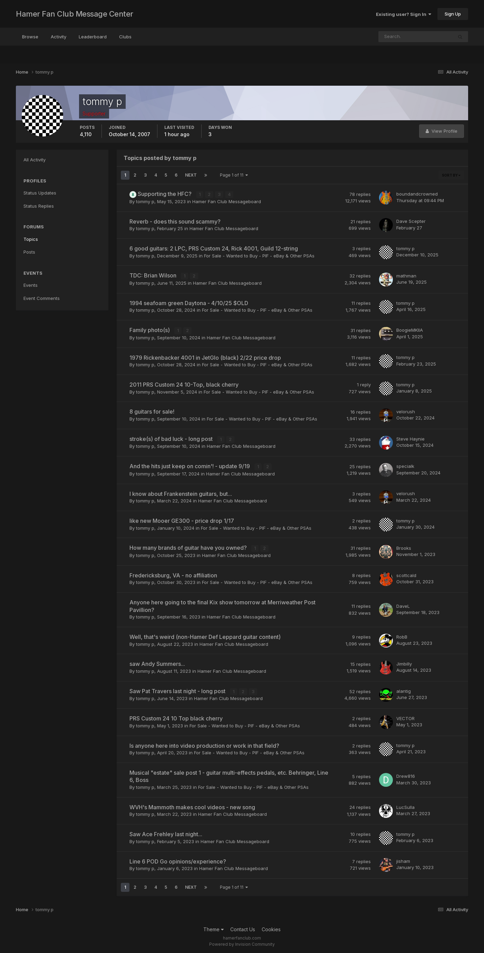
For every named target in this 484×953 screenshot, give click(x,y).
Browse (30, 36)
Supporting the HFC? (165, 193)
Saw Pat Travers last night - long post (178, 690)
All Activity (34, 159)
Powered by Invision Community (242, 942)
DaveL (403, 604)
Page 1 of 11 (234, 175)
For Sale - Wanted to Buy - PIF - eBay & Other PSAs (259, 255)
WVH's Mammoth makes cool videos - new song (192, 805)
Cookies (271, 928)
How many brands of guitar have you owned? (188, 547)
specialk (405, 465)
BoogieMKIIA (409, 329)
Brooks (403, 547)
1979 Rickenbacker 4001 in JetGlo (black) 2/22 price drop (205, 356)
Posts (29, 252)
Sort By (451, 175)
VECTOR (405, 717)
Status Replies (38, 206)
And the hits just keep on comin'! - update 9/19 (190, 465)
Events (30, 285)
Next (191, 175)
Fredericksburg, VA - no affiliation (173, 574)
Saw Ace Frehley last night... (165, 832)
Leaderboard (93, 36)
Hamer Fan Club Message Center (74, 13)
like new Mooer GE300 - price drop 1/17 (181, 519)
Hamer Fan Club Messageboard (226, 201)
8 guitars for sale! (151, 411)
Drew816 (405, 775)
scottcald (406, 574)
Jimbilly (404, 663)
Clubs (125, 36)
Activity (58, 36)
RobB (401, 635)
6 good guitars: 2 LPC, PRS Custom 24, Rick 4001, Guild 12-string (213, 248)
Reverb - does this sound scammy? (175, 221)
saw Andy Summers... (157, 662)
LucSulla (405, 806)
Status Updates (39, 193)
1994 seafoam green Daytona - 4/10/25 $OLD (188, 302)
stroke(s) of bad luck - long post (171, 438)
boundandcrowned (417, 194)
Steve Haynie (410, 438)
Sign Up (453, 14)
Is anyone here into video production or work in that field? (204, 744)
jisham (403, 859)
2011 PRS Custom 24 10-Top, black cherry (184, 383)
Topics (30, 239)
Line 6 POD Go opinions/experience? (177, 860)
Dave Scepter (411, 221)
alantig (403, 689)
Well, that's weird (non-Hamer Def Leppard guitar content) (205, 635)
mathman (406, 275)
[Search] (393, 36)
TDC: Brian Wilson (153, 275)
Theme (213, 928)
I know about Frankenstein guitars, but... (180, 492)
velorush (405, 411)
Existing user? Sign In (403, 14)
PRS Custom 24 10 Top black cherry (176, 717)
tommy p (145, 201)
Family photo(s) (150, 329)
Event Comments (41, 298)
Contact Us (242, 928)
